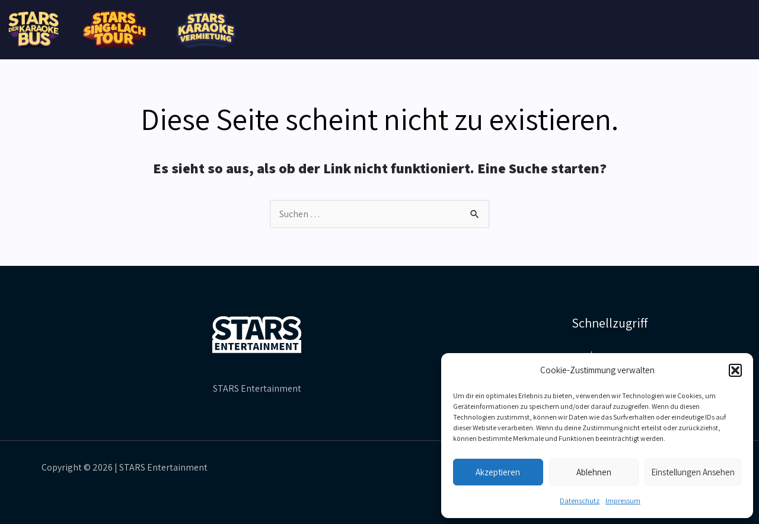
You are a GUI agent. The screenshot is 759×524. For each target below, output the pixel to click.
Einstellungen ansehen (693, 472)
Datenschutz (579, 500)
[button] (735, 370)
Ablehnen (593, 472)
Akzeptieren (498, 472)
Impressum (622, 500)
